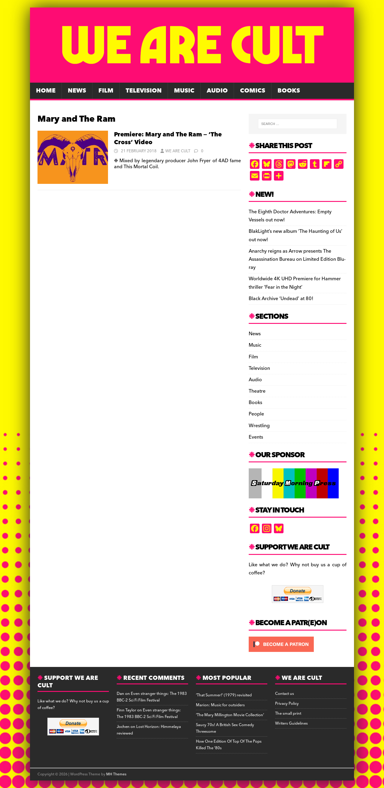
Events (256, 437)
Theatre (257, 391)
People (256, 414)
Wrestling (259, 425)
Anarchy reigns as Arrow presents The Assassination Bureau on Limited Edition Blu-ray (297, 259)
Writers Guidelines (291, 723)
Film (105, 91)
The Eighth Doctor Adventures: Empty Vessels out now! (290, 216)
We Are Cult (177, 151)
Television (144, 91)
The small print (288, 713)
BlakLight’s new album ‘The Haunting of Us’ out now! (295, 235)
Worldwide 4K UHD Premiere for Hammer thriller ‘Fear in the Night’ (295, 283)
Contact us (284, 693)
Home (46, 91)
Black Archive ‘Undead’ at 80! (281, 298)
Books (289, 91)
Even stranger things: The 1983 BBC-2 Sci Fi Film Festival (152, 697)
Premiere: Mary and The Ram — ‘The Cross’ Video (168, 138)
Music (184, 91)
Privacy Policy (287, 703)
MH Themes (116, 774)
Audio (217, 91)
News (77, 91)
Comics (252, 91)
